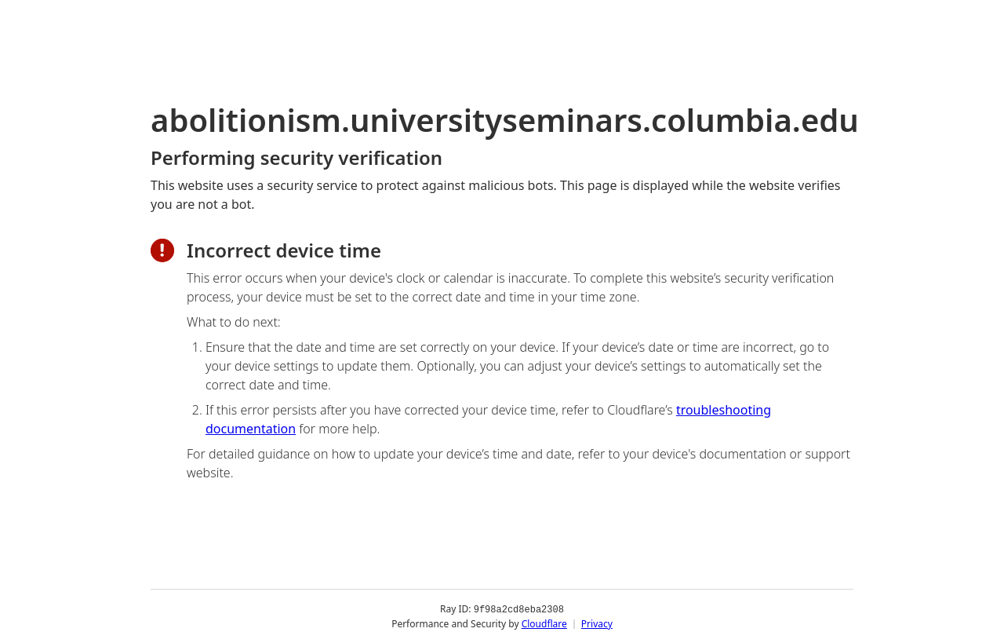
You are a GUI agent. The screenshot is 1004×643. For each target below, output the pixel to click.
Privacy (597, 623)
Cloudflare (544, 623)
